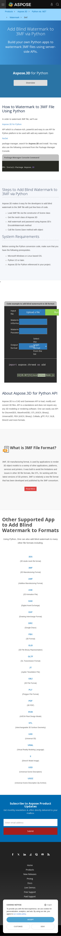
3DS (30, 557)
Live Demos (29, 887)
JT (30, 667)
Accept (30, 919)
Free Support (30, 892)
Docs (29, 883)
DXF (31, 612)
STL (30, 723)
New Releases (29, 874)
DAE (30, 601)
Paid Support (30, 896)
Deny (43, 926)
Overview (30, 83)
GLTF (30, 656)
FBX (31, 634)
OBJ (30, 679)
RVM (30, 712)
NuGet (5, 138)
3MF (31, 568)
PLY (30, 690)
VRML (30, 745)
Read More (30, 489)
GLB (30, 645)
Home (30, 865)
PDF (31, 701)
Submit (30, 831)
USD (30, 767)
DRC (30, 623)
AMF (30, 579)
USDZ (30, 778)
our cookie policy (19, 914)
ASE (30, 590)
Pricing (30, 878)
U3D (30, 734)
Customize (18, 926)
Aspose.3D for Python (11, 124)
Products (30, 869)
